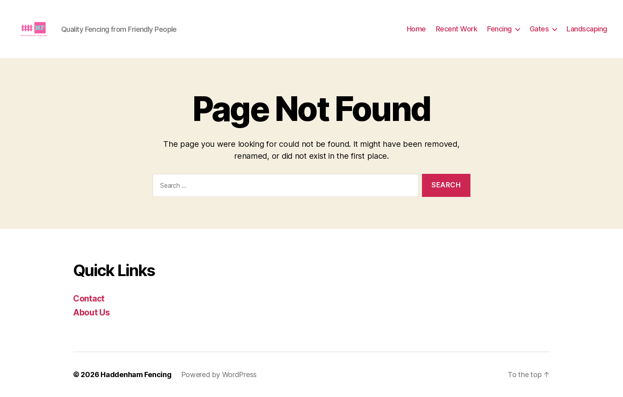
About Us (91, 312)
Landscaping (587, 29)
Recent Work (457, 29)
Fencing (499, 29)
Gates (539, 29)
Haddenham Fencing (136, 374)
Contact (88, 299)
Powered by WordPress (219, 374)
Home (416, 29)
